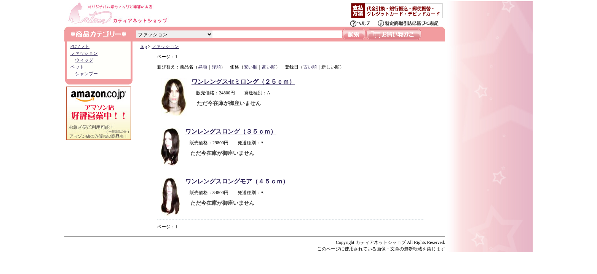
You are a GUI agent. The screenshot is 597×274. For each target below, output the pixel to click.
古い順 (310, 67)
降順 (216, 67)
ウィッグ (84, 60)
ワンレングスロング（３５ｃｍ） (230, 131)
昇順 (202, 67)
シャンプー (86, 73)
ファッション (84, 53)
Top (143, 46)
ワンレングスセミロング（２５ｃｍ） (243, 81)
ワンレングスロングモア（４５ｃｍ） (237, 181)
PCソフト (80, 46)
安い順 (250, 67)
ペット (77, 67)
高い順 (269, 67)
